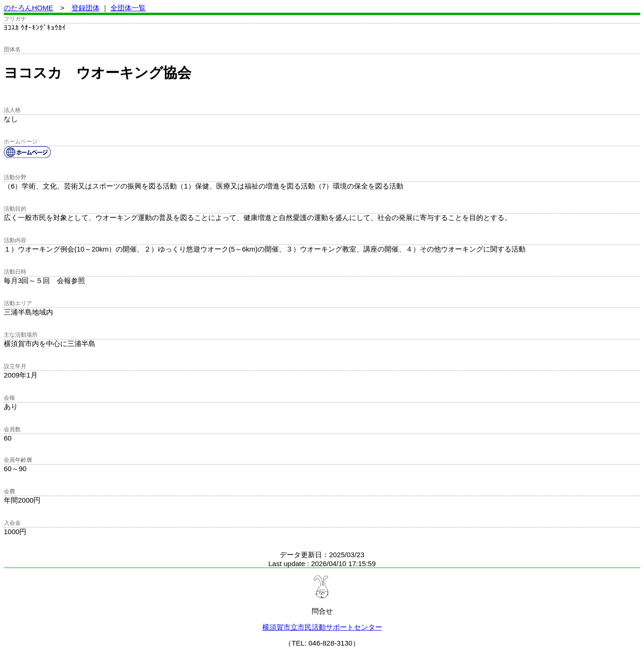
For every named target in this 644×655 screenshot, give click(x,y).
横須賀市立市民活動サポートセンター (322, 627)
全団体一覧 (128, 8)
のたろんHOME (28, 8)
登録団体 (85, 8)
